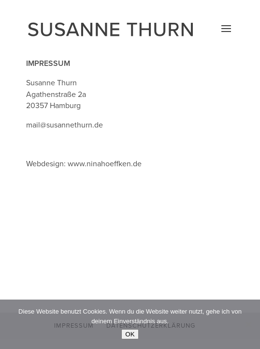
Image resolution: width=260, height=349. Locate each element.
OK (129, 334)
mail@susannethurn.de (64, 125)
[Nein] (248, 324)
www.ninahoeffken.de (105, 164)
